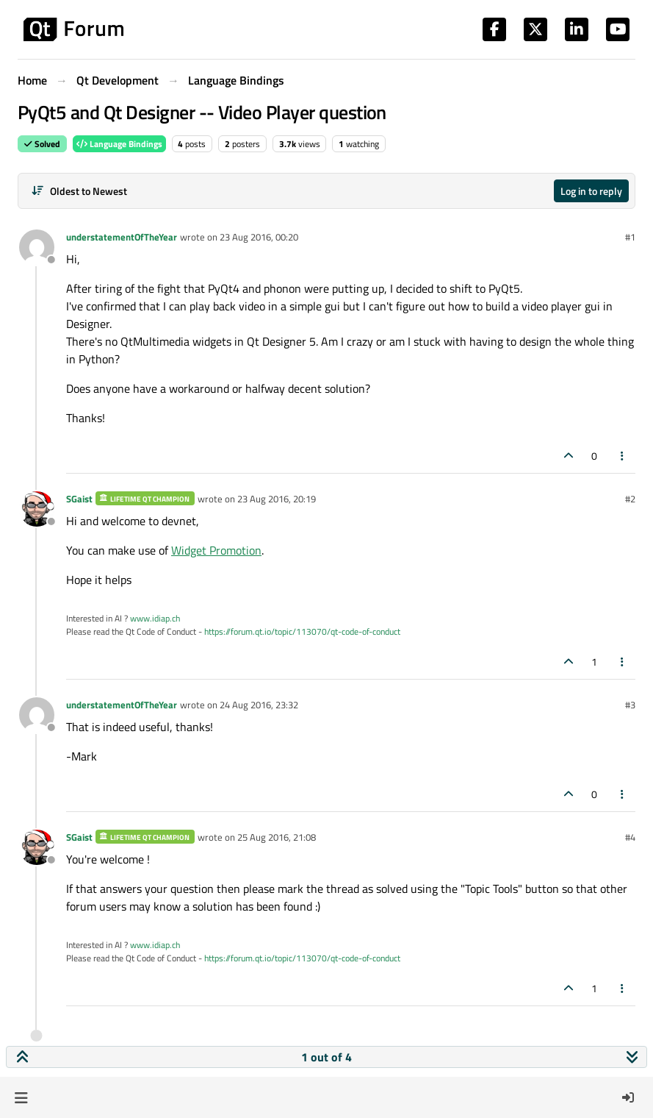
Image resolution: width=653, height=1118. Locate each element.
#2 (630, 498)
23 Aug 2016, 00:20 (259, 236)
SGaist (79, 498)
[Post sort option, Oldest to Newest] (79, 190)
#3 (630, 704)
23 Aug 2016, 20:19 (276, 498)
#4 (630, 837)
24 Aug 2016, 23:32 (259, 704)
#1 (630, 236)
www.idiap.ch (155, 618)
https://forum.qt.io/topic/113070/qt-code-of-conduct (302, 631)
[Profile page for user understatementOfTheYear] (36, 247)
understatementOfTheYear (121, 236)
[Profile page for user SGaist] (36, 509)
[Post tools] (623, 455)
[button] (21, 1097)
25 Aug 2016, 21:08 (276, 837)
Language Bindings (119, 144)
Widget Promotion (216, 550)
